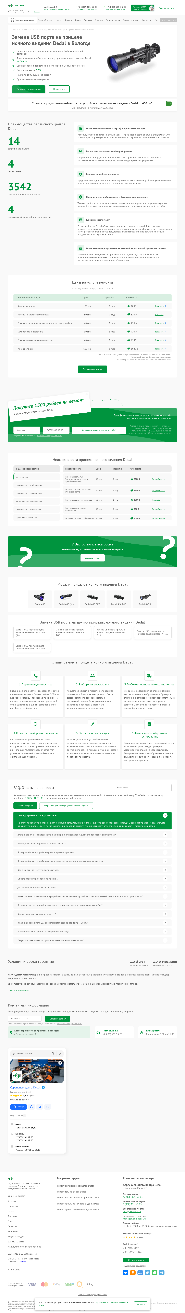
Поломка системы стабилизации (80, 518)
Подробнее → (158, 479)
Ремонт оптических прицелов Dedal (75, 1185)
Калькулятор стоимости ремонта (24, 1246)
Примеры (13, 1206)
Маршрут (18, 1107)
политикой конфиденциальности (49, 436)
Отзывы (77, 20)
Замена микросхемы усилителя (33, 314)
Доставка (88, 20)
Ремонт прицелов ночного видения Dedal (78, 1203)
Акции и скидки (113, 20)
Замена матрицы (26, 306)
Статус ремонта (169, 20)
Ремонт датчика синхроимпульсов (34, 340)
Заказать (161, 305)
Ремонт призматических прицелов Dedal (78, 1209)
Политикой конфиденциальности (69, 1024)
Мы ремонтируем (22, 20)
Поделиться (125, 1272)
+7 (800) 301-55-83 (88, 7)
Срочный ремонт (45, 20)
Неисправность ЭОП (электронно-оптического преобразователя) (76, 479)
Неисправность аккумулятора (78, 500)
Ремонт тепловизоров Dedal (71, 1191)
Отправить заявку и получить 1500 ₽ (99, 430)
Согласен (141, 1304)
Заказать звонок (92, 558)
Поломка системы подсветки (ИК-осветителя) (78, 490)
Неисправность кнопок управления (75, 509)
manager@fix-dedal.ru (134, 1218)
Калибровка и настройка (30, 331)
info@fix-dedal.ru (132, 1211)
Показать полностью (18, 990)
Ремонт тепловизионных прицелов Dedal (78, 1197)
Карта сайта (14, 1269)
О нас (68, 20)
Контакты (146, 20)
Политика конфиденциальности (92, 1294)
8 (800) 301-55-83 (132, 1204)
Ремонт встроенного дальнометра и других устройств (44, 323)
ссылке (23, 1261)
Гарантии (99, 20)
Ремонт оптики (25, 348)
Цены (59, 20)
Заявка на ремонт (131, 20)
